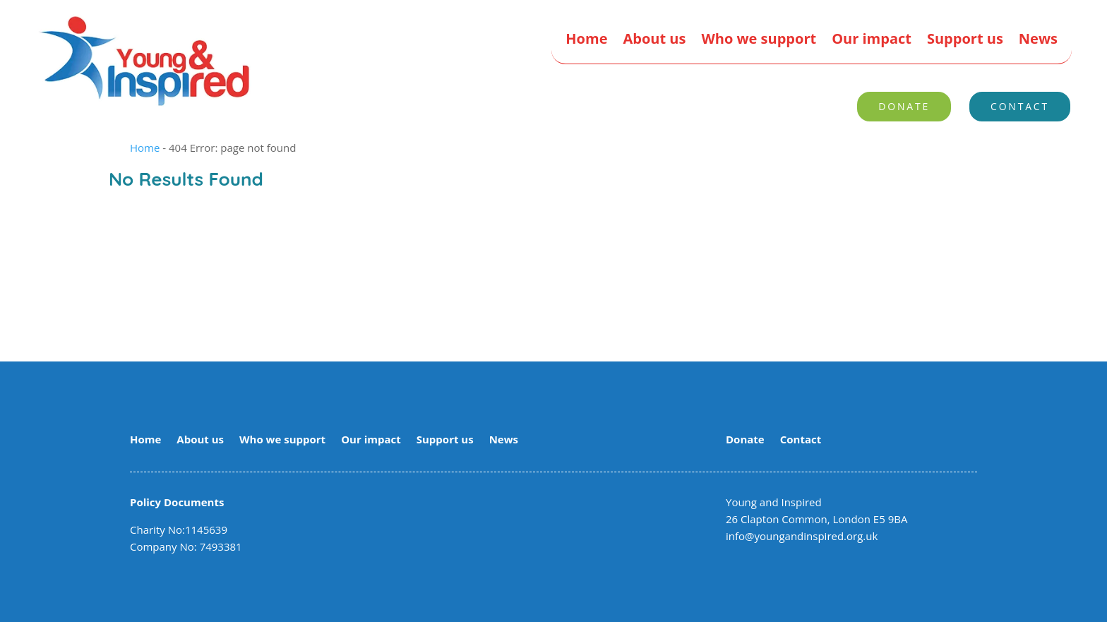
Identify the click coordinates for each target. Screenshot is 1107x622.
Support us (965, 41)
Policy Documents (177, 502)
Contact (1020, 106)
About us (654, 41)
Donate (904, 106)
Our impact (871, 41)
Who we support (758, 41)
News (1038, 41)
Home (586, 41)
